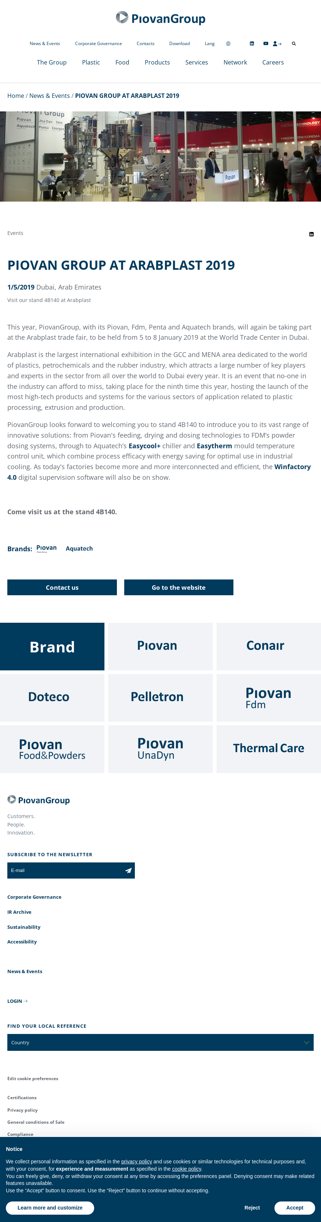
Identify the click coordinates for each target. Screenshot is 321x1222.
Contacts (146, 43)
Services (196, 62)
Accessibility (22, 941)
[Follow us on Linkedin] (252, 43)
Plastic (91, 62)
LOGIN (14, 1001)
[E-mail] (64, 870)
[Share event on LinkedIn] (311, 234)
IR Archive (19, 912)
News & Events (45, 43)
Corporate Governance (98, 43)
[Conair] (269, 646)
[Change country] (228, 43)
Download (179, 43)
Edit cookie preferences (32, 1078)
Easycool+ (144, 445)
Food (122, 62)
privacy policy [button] (136, 1161)
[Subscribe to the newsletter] (128, 870)
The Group (52, 62)
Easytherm (215, 445)
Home (15, 96)
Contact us (62, 587)
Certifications (22, 1097)
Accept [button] (294, 1208)
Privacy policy (22, 1110)
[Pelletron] (160, 698)
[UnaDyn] (160, 749)
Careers (273, 62)
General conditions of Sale (35, 1122)
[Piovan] (160, 646)
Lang (210, 43)
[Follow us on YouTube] (265, 43)
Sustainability (23, 927)
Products (157, 62)
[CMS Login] (277, 43)
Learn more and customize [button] (50, 1208)
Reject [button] (252, 1208)
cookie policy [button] (186, 1169)
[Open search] (294, 43)
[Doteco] (52, 698)
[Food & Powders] (52, 749)
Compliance (20, 1134)
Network (235, 62)
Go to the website (179, 587)
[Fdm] (269, 698)
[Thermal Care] (269, 749)
